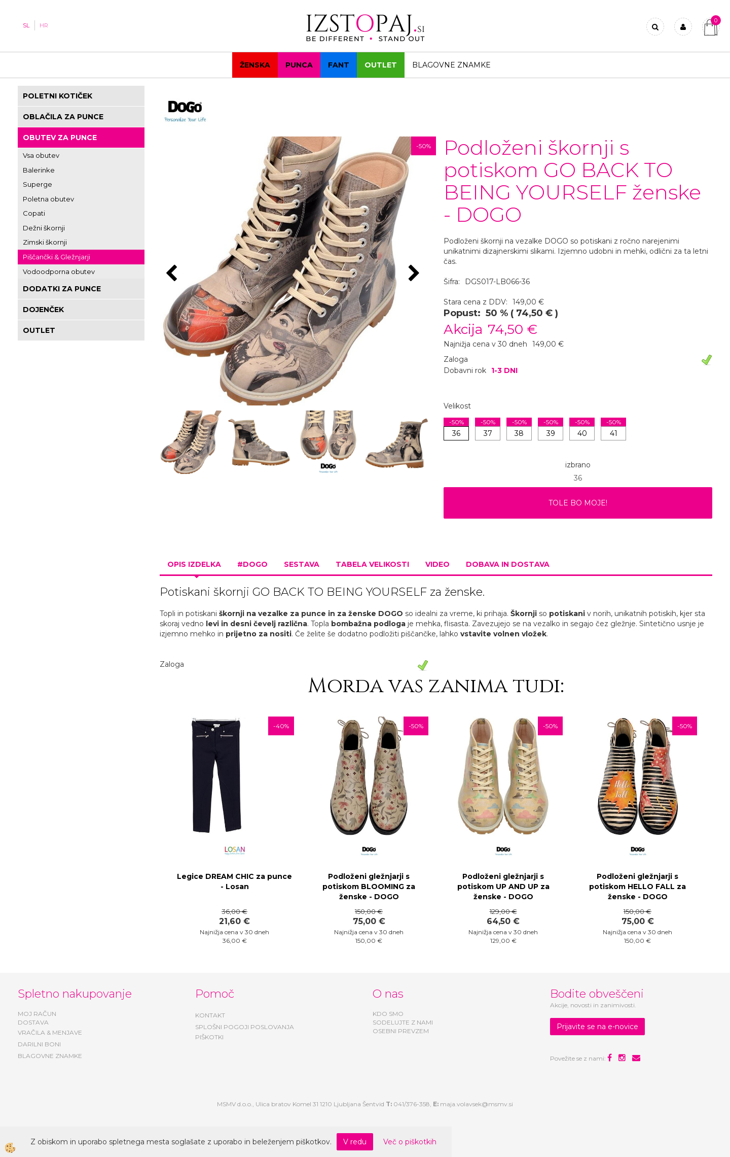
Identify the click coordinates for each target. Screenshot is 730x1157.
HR (44, 25)
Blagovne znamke (451, 65)
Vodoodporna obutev (59, 271)
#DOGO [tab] (252, 564)
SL (26, 25)
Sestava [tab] (301, 564)
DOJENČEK (43, 309)
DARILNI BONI (39, 1044)
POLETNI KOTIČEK (57, 95)
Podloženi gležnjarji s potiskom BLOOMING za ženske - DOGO (368, 886)
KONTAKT (210, 1015)
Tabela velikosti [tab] (372, 564)
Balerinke (39, 170)
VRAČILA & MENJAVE (50, 1032)
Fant (338, 65)
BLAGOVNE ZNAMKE (50, 1056)
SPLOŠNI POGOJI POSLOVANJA (244, 1027)
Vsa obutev (41, 155)
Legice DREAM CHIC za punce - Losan (234, 881)
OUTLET (380, 65)
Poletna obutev (48, 199)
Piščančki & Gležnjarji (56, 257)
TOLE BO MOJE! (578, 502)
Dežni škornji (44, 228)
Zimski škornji (45, 242)
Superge (37, 184)
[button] (415, 274)
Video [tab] (437, 564)
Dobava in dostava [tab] (508, 564)
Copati (34, 213)
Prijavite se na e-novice (597, 1026)
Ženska (255, 65)
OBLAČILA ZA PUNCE (63, 116)
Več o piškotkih (409, 1141)
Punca (299, 65)
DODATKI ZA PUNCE (62, 288)
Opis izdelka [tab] (194, 564)
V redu (355, 1141)
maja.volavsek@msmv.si (476, 1104)
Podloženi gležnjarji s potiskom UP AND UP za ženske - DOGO (503, 886)
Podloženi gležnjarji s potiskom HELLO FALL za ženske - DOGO (637, 886)
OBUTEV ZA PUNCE (60, 137)
